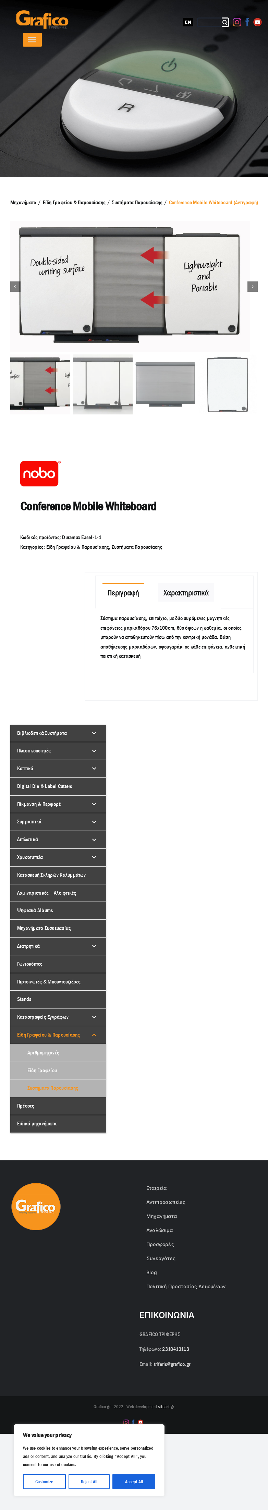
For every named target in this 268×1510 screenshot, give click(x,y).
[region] (89, 1460)
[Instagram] (237, 22)
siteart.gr (166, 1407)
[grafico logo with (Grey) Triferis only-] (41, 12)
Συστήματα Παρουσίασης (137, 547)
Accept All (134, 1481)
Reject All (89, 1481)
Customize (44, 1481)
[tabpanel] (174, 641)
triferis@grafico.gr (172, 1364)
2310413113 (175, 1349)
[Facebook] (247, 22)
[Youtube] (257, 22)
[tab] (123, 592)
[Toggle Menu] (32, 39)
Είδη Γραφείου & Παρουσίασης (77, 547)
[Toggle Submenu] (94, 733)
